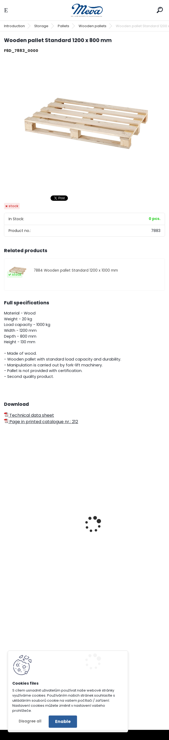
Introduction (14, 25)
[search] (160, 10)
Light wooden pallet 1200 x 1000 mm (123, 537)
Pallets (63, 25)
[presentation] (6, 517)
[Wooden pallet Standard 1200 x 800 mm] (84, 124)
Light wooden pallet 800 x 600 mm (39, 537)
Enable (63, 721)
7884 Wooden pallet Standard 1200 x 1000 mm (76, 270)
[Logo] (84, 10)
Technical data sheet (29, 415)
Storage (41, 25)
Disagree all (30, 721)
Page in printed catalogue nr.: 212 (41, 422)
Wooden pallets (92, 25)
